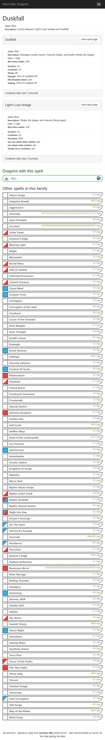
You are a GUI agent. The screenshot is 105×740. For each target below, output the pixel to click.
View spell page (89, 39)
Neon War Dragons (15, 4)
